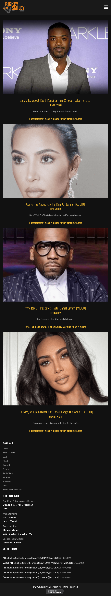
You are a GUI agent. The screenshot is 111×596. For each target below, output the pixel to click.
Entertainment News (39, 119)
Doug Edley (9, 504)
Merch (5, 461)
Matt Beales (9, 517)
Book (5, 457)
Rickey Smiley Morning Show (67, 119)
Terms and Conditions (12, 489)
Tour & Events (9, 453)
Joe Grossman (25, 504)
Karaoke (6, 477)
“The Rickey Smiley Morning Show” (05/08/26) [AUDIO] (31, 557)
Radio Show (8, 473)
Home (5, 448)
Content (6, 465)
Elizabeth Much (11, 529)
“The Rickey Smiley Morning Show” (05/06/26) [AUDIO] (31, 572)
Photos (6, 469)
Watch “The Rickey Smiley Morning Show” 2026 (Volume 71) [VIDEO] (37, 562)
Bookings (7, 481)
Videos (82, 327)
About (5, 485)
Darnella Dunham (12, 542)
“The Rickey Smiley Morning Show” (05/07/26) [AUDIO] (31, 567)
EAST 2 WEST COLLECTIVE (17, 533)
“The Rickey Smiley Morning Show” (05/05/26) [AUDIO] (31, 577)
